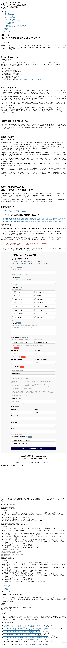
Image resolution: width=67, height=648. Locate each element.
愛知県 (26, 219)
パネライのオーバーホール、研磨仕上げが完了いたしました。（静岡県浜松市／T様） (25, 636)
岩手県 (10, 218)
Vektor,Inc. (41, 644)
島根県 (63, 219)
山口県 (10, 221)
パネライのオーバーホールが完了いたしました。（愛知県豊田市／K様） (22, 631)
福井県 (6, 219)
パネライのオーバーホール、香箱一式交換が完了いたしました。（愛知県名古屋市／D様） (26, 637)
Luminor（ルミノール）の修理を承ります (17, 25)
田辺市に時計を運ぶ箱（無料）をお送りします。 (28, 79)
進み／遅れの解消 (10, 19)
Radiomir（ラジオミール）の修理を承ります (17, 26)
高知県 (26, 221)
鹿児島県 (55, 221)
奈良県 (50, 219)
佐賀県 (34, 221)
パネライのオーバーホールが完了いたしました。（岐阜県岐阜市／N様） (22, 627)
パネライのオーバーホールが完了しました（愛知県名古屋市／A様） (21, 639)
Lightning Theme (18, 644)
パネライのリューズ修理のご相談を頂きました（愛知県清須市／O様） (21, 630)
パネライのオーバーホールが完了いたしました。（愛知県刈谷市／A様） (22, 633)
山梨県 (10, 219)
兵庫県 (46, 219)
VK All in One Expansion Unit (30, 644)
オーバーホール (10, 14)
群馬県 (38, 218)
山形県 (22, 218)
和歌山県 (55, 219)
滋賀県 (34, 219)
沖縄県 (59, 221)
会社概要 (5, 589)
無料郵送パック (7, 588)
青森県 (6, 218)
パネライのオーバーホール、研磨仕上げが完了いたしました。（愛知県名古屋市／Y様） (26, 625)
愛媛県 (22, 221)
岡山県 (2, 221)
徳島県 (14, 221)
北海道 (2, 218)
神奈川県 (55, 218)
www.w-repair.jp (7, 609)
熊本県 (42, 221)
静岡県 (22, 219)
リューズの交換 (10, 16)
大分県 (46, 221)
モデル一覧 (6, 586)
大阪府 (42, 219)
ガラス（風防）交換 (11, 17)
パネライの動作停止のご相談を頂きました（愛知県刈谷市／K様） (20, 634)
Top (1, 646)
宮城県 (14, 218)
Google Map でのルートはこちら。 (10, 510)
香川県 (18, 221)
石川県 (2, 219)
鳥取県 (59, 219)
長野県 (14, 219)
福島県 (26, 218)
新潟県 (59, 218)
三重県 (30, 219)
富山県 (63, 218)
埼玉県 (42, 218)
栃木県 (34, 218)
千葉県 (46, 218)
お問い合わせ (6, 591)
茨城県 (30, 218)
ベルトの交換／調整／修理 (13, 20)
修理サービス (6, 585)
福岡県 (30, 221)
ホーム (5, 583)
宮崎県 (50, 221)
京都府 (38, 219)
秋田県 (18, 218)
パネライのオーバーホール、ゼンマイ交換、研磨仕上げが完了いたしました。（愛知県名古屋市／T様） (30, 628)
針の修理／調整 (10, 22)
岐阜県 (18, 219)
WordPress (8, 644)
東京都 (50, 218)
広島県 (6, 221)
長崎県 (38, 221)
